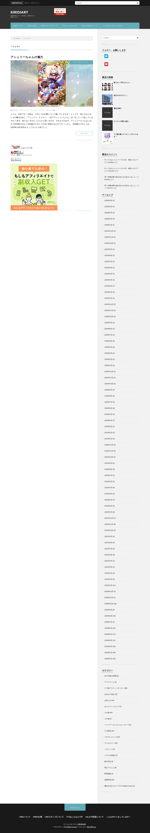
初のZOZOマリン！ (121, 95)
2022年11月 (108, 451)
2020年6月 (108, 628)
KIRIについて (18, 26)
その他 (106, 713)
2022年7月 (108, 475)
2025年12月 (108, 231)
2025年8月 (108, 255)
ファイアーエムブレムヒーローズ (116, 725)
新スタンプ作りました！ (122, 82)
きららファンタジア (111, 706)
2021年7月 (108, 549)
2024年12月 (108, 304)
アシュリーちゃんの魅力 (27, 57)
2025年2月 (108, 292)
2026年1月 (108, 225)
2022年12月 (108, 445)
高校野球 (107, 780)
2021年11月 (108, 524)
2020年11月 (108, 597)
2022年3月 (108, 500)
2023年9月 (108, 390)
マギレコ (48, 110)
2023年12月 (108, 371)
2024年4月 (108, 353)
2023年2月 (108, 433)
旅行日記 (107, 761)
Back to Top (75, 808)
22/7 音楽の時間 (110, 676)
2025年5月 (108, 274)
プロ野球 (107, 731)
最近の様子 (117, 108)
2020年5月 (108, 634)
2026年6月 (108, 200)
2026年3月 (108, 213)
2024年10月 (108, 316)
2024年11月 (108, 310)
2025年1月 (108, 298)
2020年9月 (108, 610)
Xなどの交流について (90, 26)
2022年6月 (108, 481)
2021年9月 (108, 536)
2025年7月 (108, 261)
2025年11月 (108, 237)
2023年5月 (108, 414)
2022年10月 (108, 457)
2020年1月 (108, 659)
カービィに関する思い (121, 121)
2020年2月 (108, 652)
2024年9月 (108, 323)
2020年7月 (108, 622)
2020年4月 (108, 640)
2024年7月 (108, 335)
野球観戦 (107, 774)
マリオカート (109, 743)
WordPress (91, 827)
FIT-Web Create (70, 827)
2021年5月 (108, 561)
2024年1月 (108, 365)
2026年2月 (108, 219)
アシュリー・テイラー (37, 110)
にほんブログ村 (21, 148)
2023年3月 (108, 426)
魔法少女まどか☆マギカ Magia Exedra (118, 786)
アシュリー (25, 110)
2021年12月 (108, 518)
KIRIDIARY (19, 12)
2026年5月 (108, 206)
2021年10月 (108, 530)
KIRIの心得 (32, 26)
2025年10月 (108, 243)
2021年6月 (108, 555)
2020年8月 (108, 616)
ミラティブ (108, 749)
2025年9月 (108, 249)
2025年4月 (108, 280)
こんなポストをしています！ (113, 26)
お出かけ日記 (109, 694)
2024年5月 (108, 347)
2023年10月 (108, 384)
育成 (53, 110)
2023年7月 (108, 402)
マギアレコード (82, 62)
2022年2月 (108, 506)
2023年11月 (108, 378)
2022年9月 (108, 463)
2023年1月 (108, 439)
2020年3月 (108, 646)
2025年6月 (108, 268)
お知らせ (107, 700)
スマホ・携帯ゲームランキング (21, 155)
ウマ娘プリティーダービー (114, 688)
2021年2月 (108, 579)
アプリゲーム (109, 682)
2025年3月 (108, 286)
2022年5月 (108, 488)
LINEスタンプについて (49, 26)
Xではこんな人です (70, 26)
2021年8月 (108, 543)
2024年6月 (108, 341)
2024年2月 (108, 359)
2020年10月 (108, 604)
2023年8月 (108, 396)
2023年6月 (108, 408)
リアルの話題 (109, 755)
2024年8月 (108, 329)
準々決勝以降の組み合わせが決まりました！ (120, 177)
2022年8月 (108, 469)
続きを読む (84, 133)
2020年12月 (108, 591)
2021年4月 (108, 567)
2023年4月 (108, 420)
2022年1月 (108, 512)
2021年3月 (108, 573)
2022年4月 (108, 494)
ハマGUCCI (108, 188)
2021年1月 (108, 585)
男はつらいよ (109, 767)
